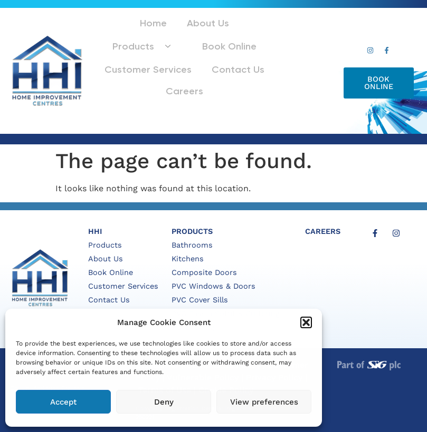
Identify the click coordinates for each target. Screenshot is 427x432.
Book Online (136, 54)
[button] (306, 322)
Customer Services (212, 54)
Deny (164, 402)
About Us (160, 33)
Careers (211, 72)
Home (116, 33)
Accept (63, 402)
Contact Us (157, 72)
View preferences (264, 402)
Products (224, 33)
